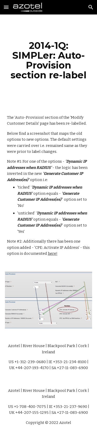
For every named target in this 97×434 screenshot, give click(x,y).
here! (52, 253)
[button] (6, 7)
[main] (48, 60)
